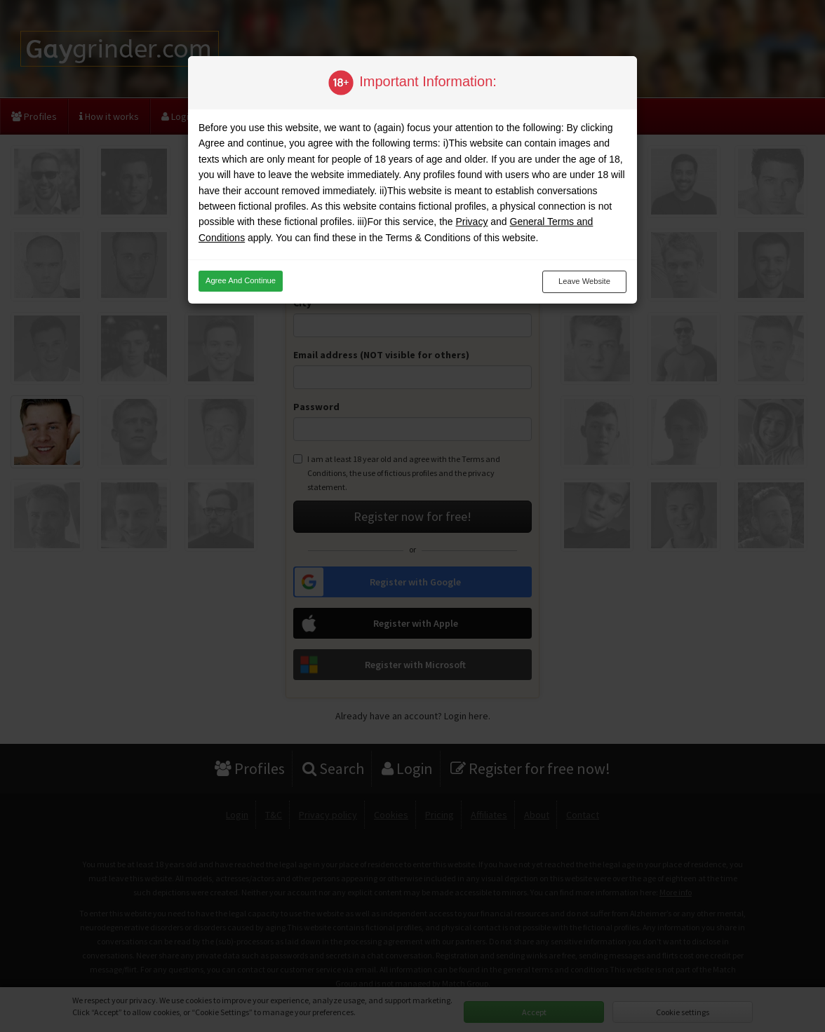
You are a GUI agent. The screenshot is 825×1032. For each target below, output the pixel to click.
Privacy (471, 221)
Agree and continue (241, 280)
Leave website (584, 281)
